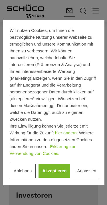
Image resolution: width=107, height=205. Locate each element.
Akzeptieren (54, 170)
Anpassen (86, 170)
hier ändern (66, 132)
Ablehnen (23, 170)
